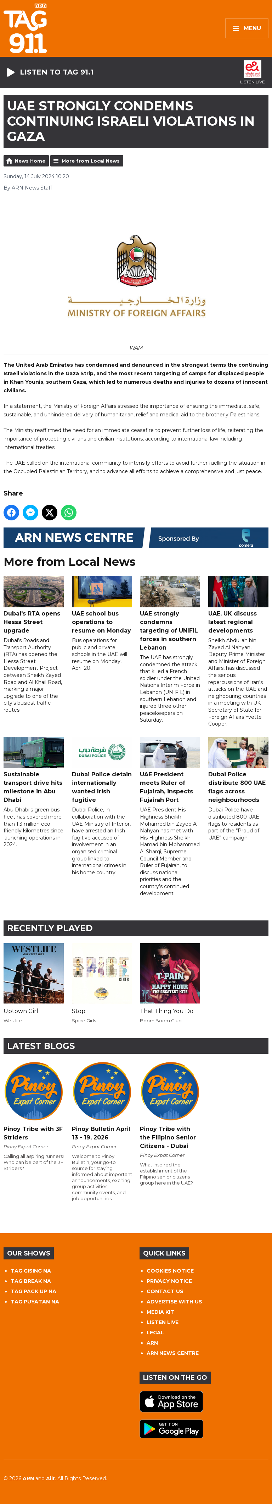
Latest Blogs (41, 1046)
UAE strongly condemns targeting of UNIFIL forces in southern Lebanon (170, 613)
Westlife (13, 1020)
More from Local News (91, 161)
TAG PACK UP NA (33, 1291)
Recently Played (50, 928)
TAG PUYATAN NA (35, 1301)
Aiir (50, 1478)
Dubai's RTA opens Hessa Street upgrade (34, 605)
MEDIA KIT (160, 1312)
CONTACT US (165, 1291)
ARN (152, 1343)
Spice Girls (84, 1020)
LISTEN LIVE (162, 1322)
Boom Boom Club (161, 1020)
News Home (30, 161)
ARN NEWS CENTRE (173, 1353)
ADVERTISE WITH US (174, 1301)
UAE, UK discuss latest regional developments (238, 605)
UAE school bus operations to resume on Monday (102, 605)
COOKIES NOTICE (170, 1271)
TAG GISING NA (31, 1271)
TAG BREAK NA (31, 1281)
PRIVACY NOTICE (169, 1281)
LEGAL (155, 1332)
